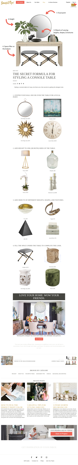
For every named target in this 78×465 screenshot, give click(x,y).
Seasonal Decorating (59, 373)
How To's (21, 373)
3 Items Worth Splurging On (60, 406)
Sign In (74, 2)
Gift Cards (26, 461)
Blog (44, 2)
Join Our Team (50, 461)
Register (68, 2)
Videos (49, 373)
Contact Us (35, 461)
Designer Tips (40, 373)
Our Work (37, 2)
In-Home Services (52, 2)
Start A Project (61, 434)
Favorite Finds (29, 373)
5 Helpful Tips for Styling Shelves (36, 406)
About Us (28, 2)
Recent (14, 373)
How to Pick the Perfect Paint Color (11, 406)
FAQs (42, 461)
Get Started (20, 2)
